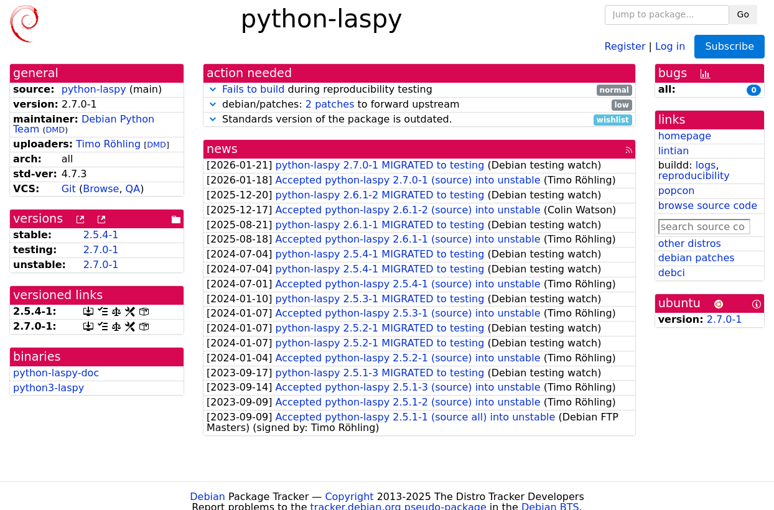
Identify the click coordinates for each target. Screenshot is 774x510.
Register (625, 46)
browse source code (707, 205)
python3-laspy (48, 388)
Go (743, 14)
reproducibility (694, 176)
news (222, 149)
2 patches (330, 104)
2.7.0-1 (101, 250)
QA (133, 189)
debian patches (696, 258)
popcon (676, 191)
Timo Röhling (108, 144)
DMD (55, 129)
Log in (670, 46)
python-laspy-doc (56, 373)
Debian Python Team (83, 124)
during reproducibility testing (419, 90)
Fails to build (253, 89)
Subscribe (729, 46)
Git (69, 189)
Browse (101, 189)
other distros (689, 243)
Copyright (349, 497)
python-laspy (94, 89)
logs (706, 165)
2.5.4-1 (101, 235)
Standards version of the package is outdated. (419, 119)
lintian (673, 151)
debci (671, 273)
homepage (684, 136)
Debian (207, 497)
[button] (213, 89)
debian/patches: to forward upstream (419, 105)
